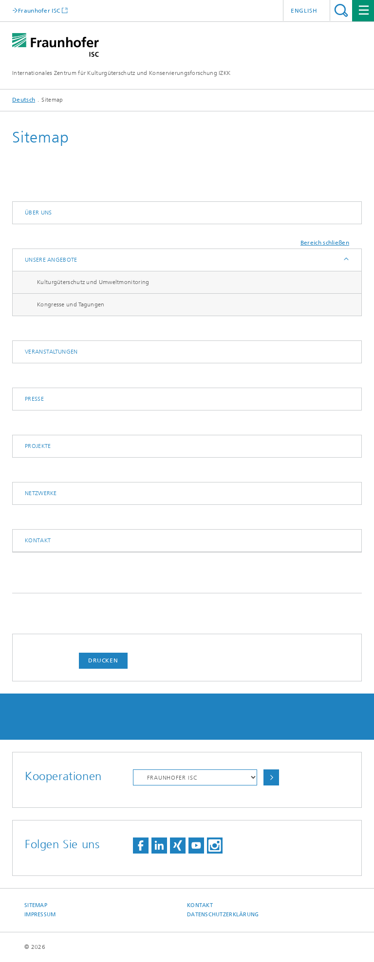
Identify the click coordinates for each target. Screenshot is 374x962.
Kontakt (38, 540)
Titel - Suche (341, 10)
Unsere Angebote (51, 259)
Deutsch (23, 99)
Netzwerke (41, 493)
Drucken (103, 660)
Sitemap (35, 905)
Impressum (40, 914)
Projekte (38, 446)
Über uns (38, 212)
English (304, 10)
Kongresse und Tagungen (71, 304)
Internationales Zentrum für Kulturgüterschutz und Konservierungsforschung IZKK (121, 73)
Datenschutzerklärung (223, 914)
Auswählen (271, 777)
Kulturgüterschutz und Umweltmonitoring (93, 282)
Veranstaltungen (51, 351)
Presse (34, 398)
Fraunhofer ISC (39, 10)
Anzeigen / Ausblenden (345, 260)
